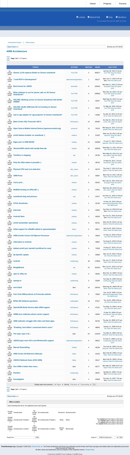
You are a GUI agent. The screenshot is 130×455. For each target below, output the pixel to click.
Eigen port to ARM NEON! (23, 142)
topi (105, 149)
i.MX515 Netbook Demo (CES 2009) (27, 360)
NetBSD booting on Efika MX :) (26, 190)
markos (74, 135)
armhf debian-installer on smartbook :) (29, 135)
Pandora (16, 373)
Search (121, 17)
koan (105, 243)
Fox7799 (74, 73)
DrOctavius (74, 122)
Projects (107, 3)
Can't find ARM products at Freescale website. (32, 294)
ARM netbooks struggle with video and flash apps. (34, 321)
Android (16, 261)
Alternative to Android (22, 242)
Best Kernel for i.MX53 (22, 86)
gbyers (105, 170)
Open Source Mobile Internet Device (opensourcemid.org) (37, 128)
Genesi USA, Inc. (37, 446)
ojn (74, 155)
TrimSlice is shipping (22, 155)
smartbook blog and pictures (25, 196)
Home (93, 3)
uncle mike (107, 122)
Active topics (30, 42)
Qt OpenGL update (21, 255)
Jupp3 (105, 367)
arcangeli (107, 182)
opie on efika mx (20, 274)
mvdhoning (74, 261)
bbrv (105, 80)
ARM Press (17, 176)
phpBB (58, 454)
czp (74, 196)
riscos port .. (18, 182)
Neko (105, 177)
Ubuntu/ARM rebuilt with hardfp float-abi (30, 148)
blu (105, 256)
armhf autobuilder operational (25, 223)
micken (74, 162)
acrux (105, 116)
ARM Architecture (16, 51)
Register (94, 17)
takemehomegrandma (74, 79)
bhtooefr (105, 335)
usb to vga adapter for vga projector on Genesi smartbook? (37, 115)
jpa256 (105, 129)
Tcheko (74, 347)
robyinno (107, 135)
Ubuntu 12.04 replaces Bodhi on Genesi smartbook (34, 73)
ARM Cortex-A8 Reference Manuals (27, 354)
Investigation (18, 379)
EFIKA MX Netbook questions (25, 301)
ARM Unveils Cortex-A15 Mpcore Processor (31, 236)
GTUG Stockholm (20, 203)
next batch (17, 287)
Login (80, 17)
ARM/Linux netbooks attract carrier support (31, 314)
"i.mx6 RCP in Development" (25, 79)
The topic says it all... (22, 334)
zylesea (105, 361)
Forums (122, 3)
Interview (17, 210)
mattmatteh (74, 301)
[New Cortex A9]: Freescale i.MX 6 (27, 122)
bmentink (74, 86)
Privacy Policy (89, 450)
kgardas (105, 143)
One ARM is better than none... (25, 367)
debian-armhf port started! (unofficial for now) (32, 248)
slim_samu (74, 169)
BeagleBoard (18, 267)
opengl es (17, 281)
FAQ (109, 17)
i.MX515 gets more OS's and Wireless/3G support (33, 341)
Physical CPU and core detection (26, 169)
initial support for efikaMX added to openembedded (34, 229)
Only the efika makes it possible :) (27, 162)
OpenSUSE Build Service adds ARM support (31, 307)
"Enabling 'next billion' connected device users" (33, 327)
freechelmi (107, 162)
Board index (12, 47)
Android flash (18, 216)
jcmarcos (74, 128)
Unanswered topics (15, 42)
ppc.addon (107, 155)
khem (74, 229)
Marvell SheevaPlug (21, 347)
